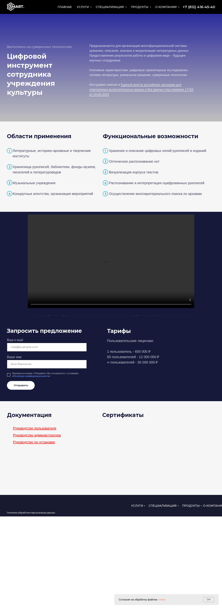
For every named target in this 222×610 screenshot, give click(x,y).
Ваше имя (14, 450)
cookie (161, 599)
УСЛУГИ (83, 7)
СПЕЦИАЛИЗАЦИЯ (110, 7)
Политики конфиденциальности (31, 469)
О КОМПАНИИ (166, 7)
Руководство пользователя (34, 522)
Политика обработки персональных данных (31, 606)
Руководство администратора (37, 529)
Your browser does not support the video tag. (111, 261)
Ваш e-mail (15, 433)
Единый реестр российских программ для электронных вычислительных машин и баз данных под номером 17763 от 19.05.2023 (141, 89)
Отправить (21, 479)
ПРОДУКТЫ (140, 7)
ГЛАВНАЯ (65, 7)
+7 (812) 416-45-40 (199, 7)
